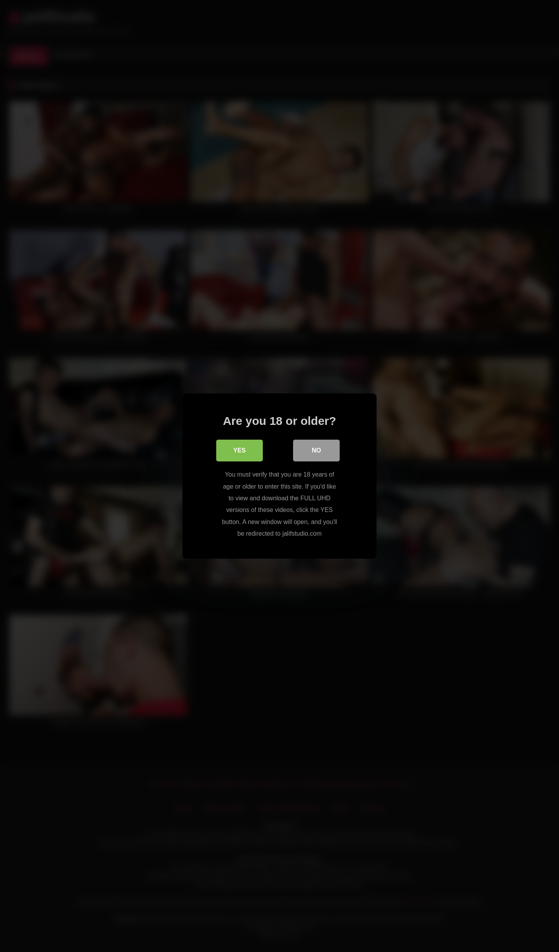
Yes (239, 450)
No (316, 450)
